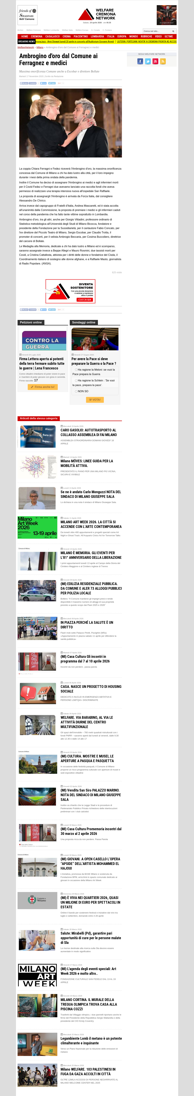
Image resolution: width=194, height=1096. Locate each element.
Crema (67, 36)
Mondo (133, 36)
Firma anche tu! (43, 387)
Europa (121, 36)
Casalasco (52, 36)
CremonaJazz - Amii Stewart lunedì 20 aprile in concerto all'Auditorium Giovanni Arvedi (76, 41)
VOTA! (95, 399)
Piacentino (81, 36)
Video (158, 36)
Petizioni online (31, 322)
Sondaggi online (83, 322)
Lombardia (97, 36)
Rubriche (146, 36)
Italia (110, 36)
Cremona (36, 36)
